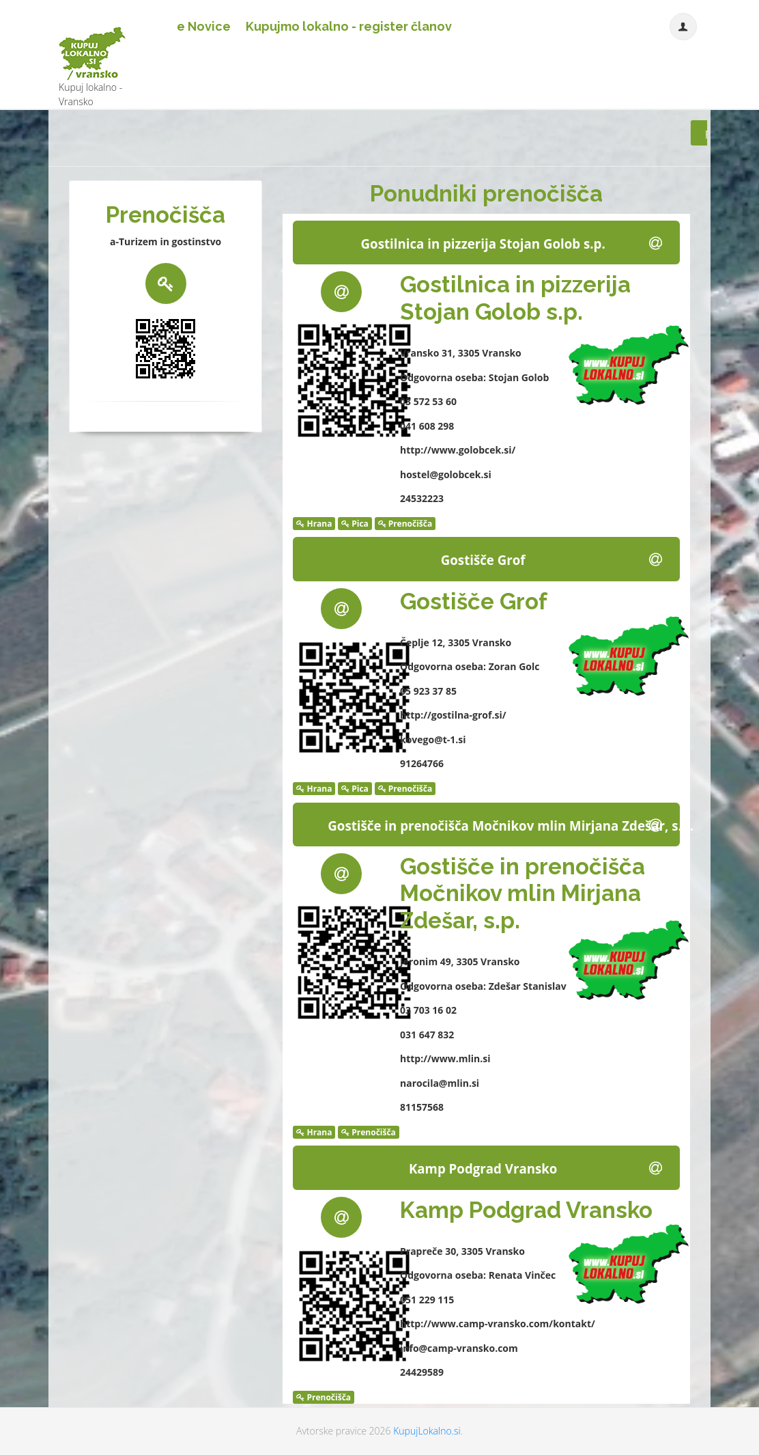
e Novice (204, 26)
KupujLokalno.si (426, 1430)
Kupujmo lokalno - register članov (349, 26)
